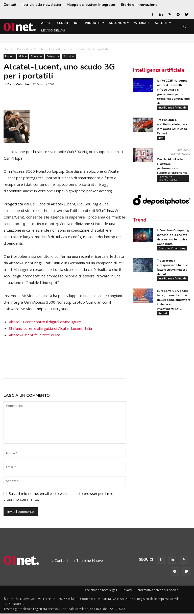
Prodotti (94, 23)
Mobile (39, 49)
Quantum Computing (172, 248)
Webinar (141, 23)
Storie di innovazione (139, 4)
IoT (76, 23)
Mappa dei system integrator (91, 4)
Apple (46, 23)
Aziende (163, 23)
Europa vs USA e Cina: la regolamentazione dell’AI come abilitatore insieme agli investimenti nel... (173, 300)
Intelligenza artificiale (158, 70)
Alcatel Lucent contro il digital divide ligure (45, 321)
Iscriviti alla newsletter (42, 4)
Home (8, 49)
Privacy (127, 590)
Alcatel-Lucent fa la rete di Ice (34, 334)
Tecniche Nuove (89, 560)
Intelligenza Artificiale (172, 107)
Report (162, 313)
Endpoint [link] (42, 308)
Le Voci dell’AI (53, 30)
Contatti (10, 4)
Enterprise (53, 56)
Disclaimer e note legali (100, 590)
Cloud (62, 23)
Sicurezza (36, 56)
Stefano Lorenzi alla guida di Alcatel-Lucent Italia (50, 328)
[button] (184, 26)
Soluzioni (119, 23)
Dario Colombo (18, 84)
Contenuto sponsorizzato (168, 178)
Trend (139, 220)
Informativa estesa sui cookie (157, 590)
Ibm (160, 137)
